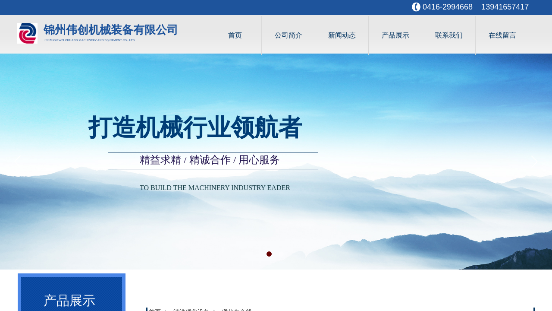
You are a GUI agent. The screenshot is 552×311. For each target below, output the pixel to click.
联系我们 (449, 35)
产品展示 (395, 35)
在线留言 (502, 35)
